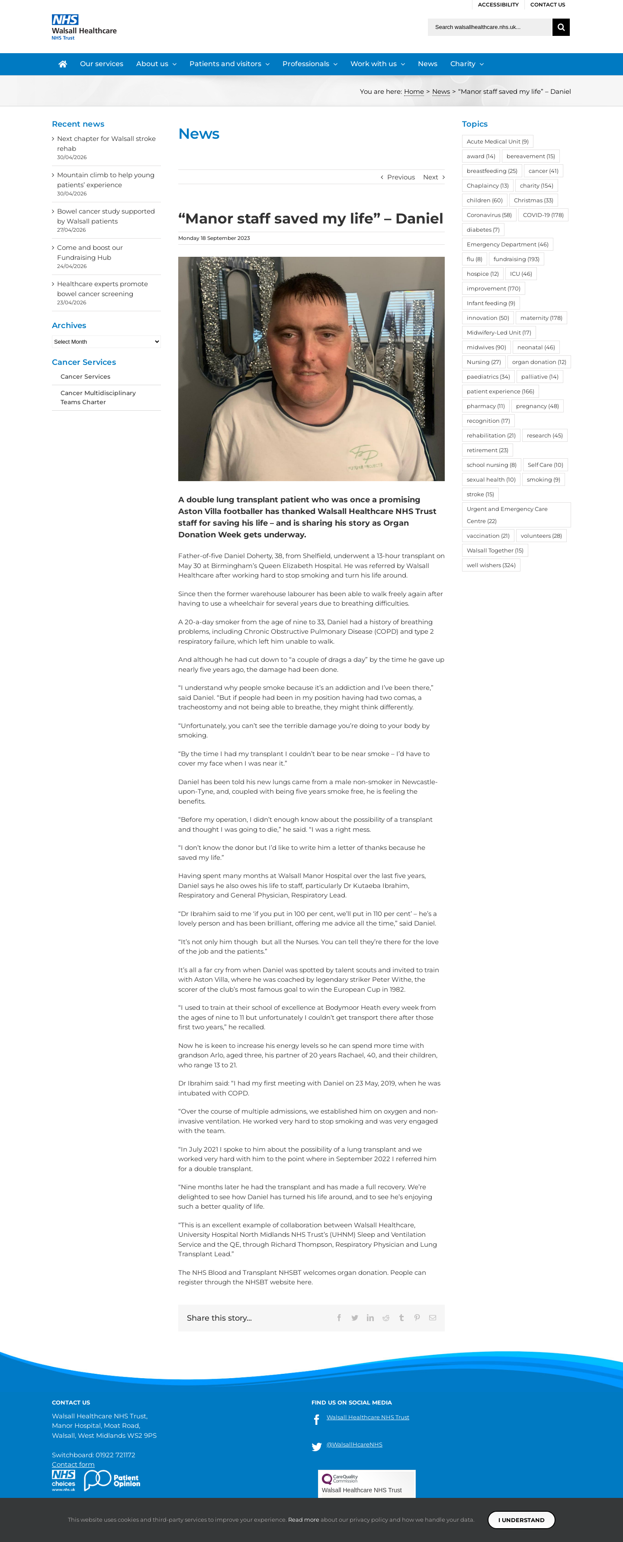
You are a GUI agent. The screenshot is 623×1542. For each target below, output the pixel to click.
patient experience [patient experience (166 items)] (500, 391)
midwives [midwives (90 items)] (486, 347)
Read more (303, 1519)
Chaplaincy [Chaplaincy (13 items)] (488, 185)
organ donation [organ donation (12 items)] (539, 361)
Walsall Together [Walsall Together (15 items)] (495, 550)
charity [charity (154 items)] (536, 185)
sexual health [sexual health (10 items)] (491, 479)
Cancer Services (85, 376)
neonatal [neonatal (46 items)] (536, 347)
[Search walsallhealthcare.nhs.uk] (489, 27)
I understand (521, 1519)
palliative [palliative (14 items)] (540, 376)
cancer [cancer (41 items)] (544, 170)
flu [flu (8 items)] (474, 258)
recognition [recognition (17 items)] (488, 420)
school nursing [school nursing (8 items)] (492, 464)
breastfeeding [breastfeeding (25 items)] (492, 170)
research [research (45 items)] (545, 435)
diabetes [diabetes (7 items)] (483, 229)
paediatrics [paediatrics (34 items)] (488, 376)
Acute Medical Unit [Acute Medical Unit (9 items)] (498, 141)
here (304, 1282)
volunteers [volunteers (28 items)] (541, 535)
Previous (401, 177)
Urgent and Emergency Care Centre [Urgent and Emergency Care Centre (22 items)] (507, 514)
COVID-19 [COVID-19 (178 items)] (543, 214)
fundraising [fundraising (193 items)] (517, 258)
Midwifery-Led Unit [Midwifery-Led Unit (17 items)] (499, 332)
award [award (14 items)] (481, 156)
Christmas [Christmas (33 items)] (533, 200)
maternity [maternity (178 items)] (541, 317)
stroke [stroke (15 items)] (480, 494)
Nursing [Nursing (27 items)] (484, 361)
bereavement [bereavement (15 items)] (531, 156)
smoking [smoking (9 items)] (543, 479)
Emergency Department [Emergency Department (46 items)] (508, 244)
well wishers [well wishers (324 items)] (491, 565)
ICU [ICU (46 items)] (521, 273)
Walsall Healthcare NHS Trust (368, 1417)
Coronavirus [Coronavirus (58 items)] (489, 214)
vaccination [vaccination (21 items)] (488, 535)
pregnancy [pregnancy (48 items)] (537, 405)
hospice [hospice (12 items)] (483, 273)
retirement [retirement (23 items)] (487, 450)
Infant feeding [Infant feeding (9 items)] (491, 303)
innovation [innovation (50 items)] (488, 317)
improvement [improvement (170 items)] (493, 288)
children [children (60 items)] (485, 200)
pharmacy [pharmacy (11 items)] (486, 405)
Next (430, 177)
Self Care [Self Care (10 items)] (545, 464)
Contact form (73, 1464)
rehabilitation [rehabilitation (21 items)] (491, 435)
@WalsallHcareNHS (354, 1444)
